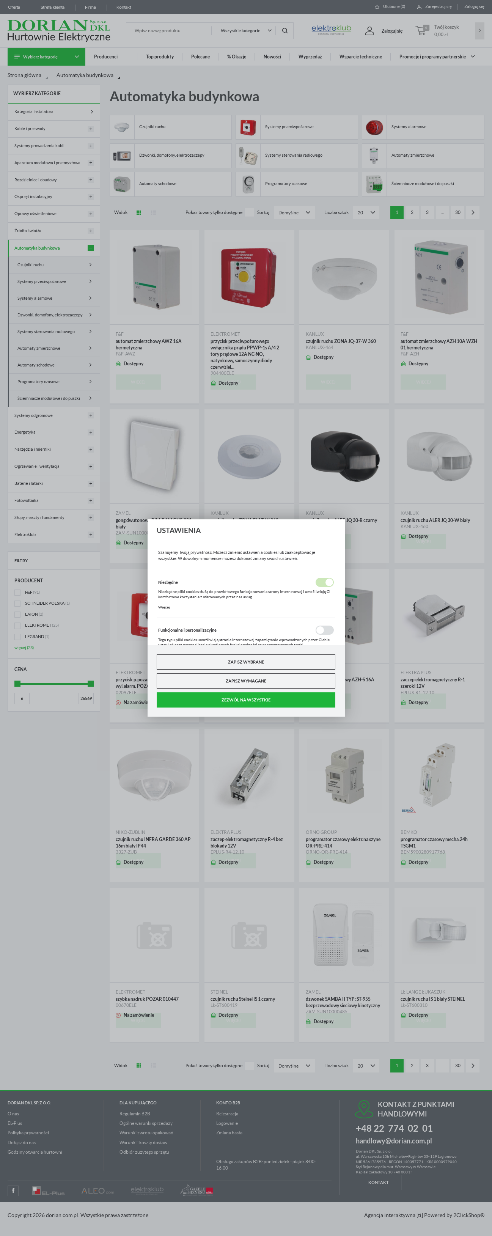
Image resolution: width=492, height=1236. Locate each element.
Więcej (164, 607)
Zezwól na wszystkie (246, 699)
